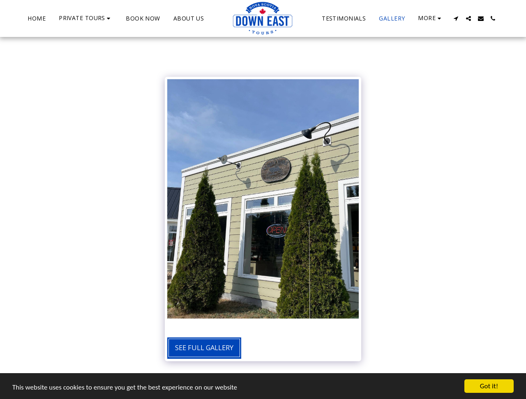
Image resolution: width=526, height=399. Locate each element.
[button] (86, 18)
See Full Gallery (204, 347)
